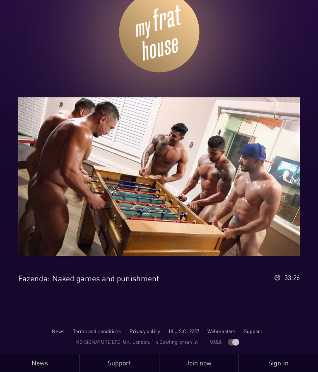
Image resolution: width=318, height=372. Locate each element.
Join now (199, 363)
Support (253, 331)
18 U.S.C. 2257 (183, 331)
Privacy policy (145, 331)
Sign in (278, 363)
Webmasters (221, 331)
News (58, 331)
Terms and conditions (97, 331)
